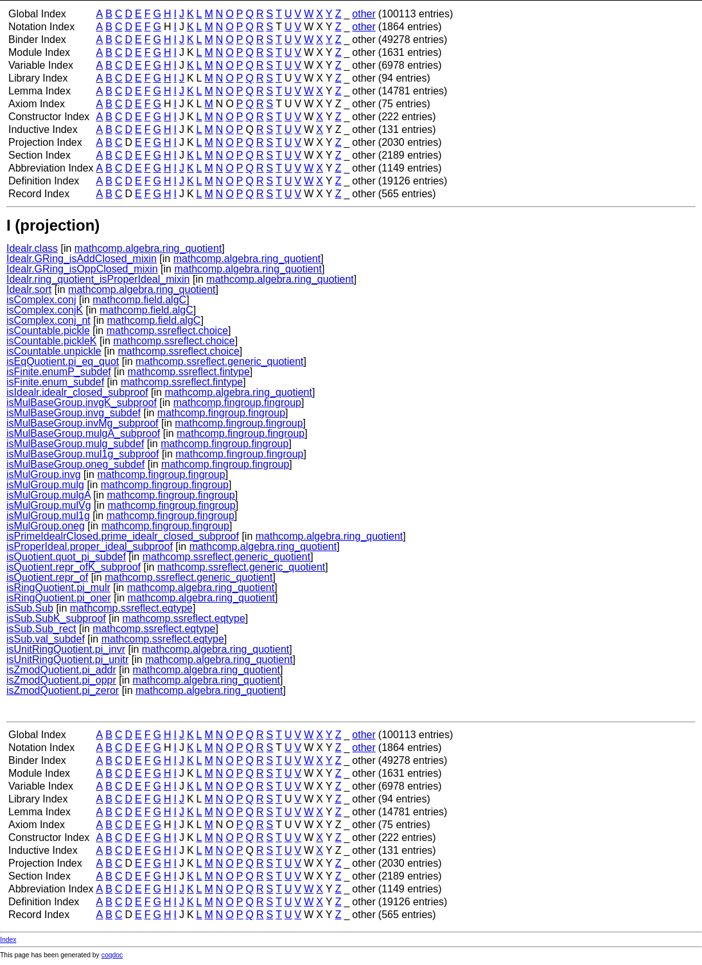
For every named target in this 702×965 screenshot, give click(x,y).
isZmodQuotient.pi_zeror (62, 690)
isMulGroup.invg (43, 474)
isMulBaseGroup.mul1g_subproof (82, 453)
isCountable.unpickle (53, 351)
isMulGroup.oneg (45, 525)
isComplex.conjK (44, 310)
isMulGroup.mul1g (48, 515)
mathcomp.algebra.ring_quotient (148, 248)
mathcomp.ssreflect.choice (167, 330)
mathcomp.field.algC (139, 299)
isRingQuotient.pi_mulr (58, 587)
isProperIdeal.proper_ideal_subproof (89, 546)
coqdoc (112, 955)
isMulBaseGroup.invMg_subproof (82, 423)
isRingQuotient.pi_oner (58, 597)
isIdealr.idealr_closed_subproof (77, 392)
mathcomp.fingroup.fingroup (237, 402)
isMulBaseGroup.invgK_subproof (81, 402)
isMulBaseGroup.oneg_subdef (75, 464)
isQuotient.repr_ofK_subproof (73, 567)
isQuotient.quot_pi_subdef (66, 556)
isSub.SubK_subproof (56, 618)
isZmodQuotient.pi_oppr (61, 680)
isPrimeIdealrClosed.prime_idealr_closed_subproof (122, 536)
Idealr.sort (28, 289)
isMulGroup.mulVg (48, 505)
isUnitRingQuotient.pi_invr (65, 649)
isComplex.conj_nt (48, 320)
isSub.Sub (29, 608)
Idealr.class (32, 248)
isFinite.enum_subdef (55, 381)
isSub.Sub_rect (41, 628)
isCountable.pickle (48, 330)
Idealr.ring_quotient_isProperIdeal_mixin (98, 279)
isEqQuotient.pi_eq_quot (62, 361)
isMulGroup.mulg (45, 484)
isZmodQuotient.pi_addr (61, 669)
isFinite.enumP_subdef (58, 371)
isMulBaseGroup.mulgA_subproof (83, 433)
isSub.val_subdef (45, 638)
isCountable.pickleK (51, 340)
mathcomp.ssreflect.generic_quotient (219, 361)
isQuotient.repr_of (47, 577)
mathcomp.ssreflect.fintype (189, 371)
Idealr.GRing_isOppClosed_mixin (82, 268)
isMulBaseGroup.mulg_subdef (75, 443)
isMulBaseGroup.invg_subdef (73, 412)
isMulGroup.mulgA (48, 495)
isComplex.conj (41, 299)
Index (8, 939)
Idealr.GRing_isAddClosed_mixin (81, 258)
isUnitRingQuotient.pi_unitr (67, 659)
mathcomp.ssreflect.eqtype (131, 608)
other (363, 13)
